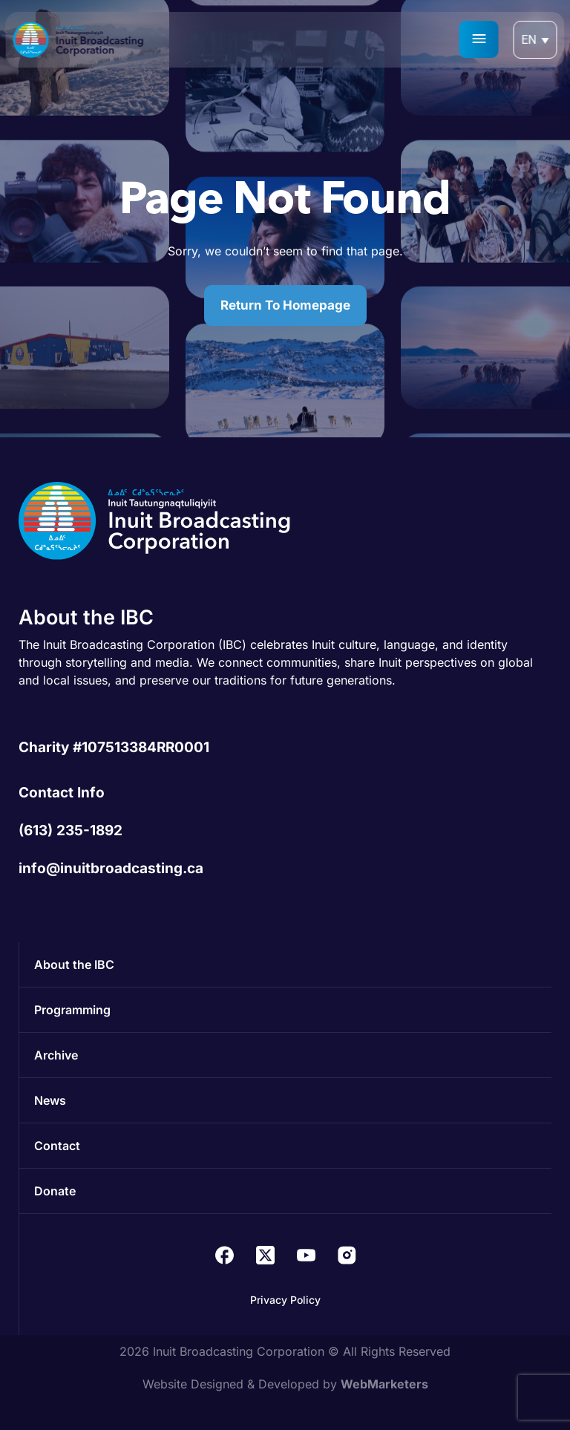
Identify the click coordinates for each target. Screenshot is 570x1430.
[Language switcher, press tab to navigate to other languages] (535, 40)
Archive (56, 1055)
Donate (55, 1190)
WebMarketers (384, 1384)
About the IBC (74, 964)
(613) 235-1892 (70, 830)
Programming (72, 1009)
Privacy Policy (285, 1299)
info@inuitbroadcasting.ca (111, 868)
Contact (57, 1145)
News (50, 1100)
